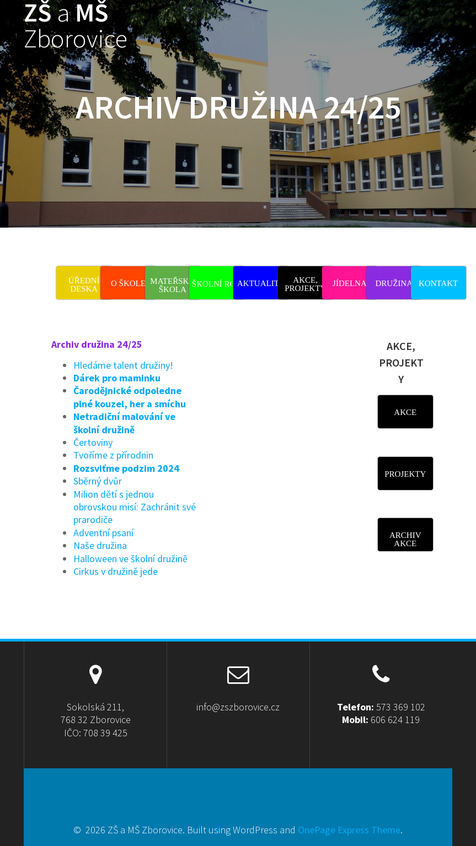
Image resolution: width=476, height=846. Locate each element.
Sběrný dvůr (97, 481)
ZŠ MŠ (75, 26)
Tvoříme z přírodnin (113, 455)
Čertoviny (93, 442)
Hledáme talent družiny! (123, 365)
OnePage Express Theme (349, 829)
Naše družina (100, 545)
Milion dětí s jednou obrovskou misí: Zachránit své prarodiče (134, 507)
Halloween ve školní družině (130, 558)
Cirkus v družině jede (115, 571)
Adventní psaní (103, 532)
